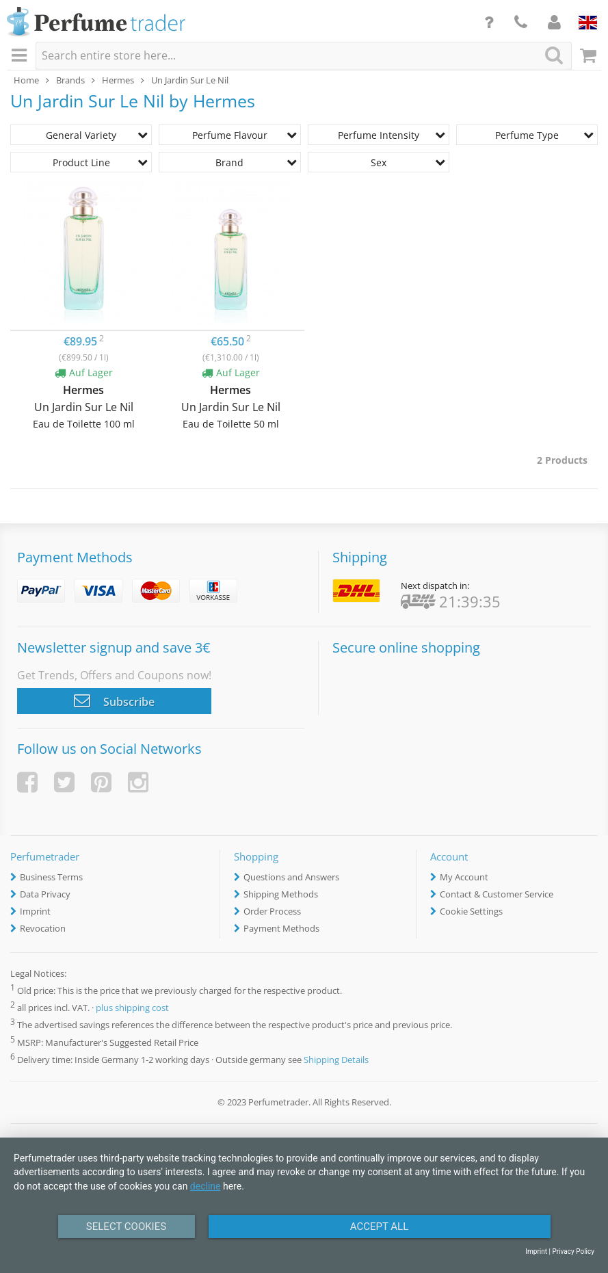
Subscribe (114, 700)
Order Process (272, 911)
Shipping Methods (280, 894)
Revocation (43, 928)
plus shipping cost (132, 1008)
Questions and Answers (291, 877)
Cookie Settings (471, 911)
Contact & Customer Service (496, 894)
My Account (464, 877)
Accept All (379, 1226)
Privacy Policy (573, 1251)
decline (205, 1186)
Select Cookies (126, 1226)
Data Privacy (45, 894)
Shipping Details (336, 1059)
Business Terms (51, 877)
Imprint (35, 911)
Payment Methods (281, 928)
